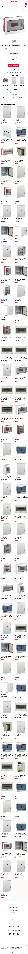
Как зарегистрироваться (14, 910)
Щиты (10, 9)
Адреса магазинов (14, 921)
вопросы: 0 (20, 48)
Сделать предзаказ (13, 65)
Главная (2, 9)
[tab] (9, 89)
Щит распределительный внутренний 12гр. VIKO (19, 9)
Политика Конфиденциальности (14, 926)
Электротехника (6, 9)
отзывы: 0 (15, 48)
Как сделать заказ (14, 912)
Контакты (14, 924)
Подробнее (17, 948)
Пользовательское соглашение (14, 915)
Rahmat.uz (14, 938)
